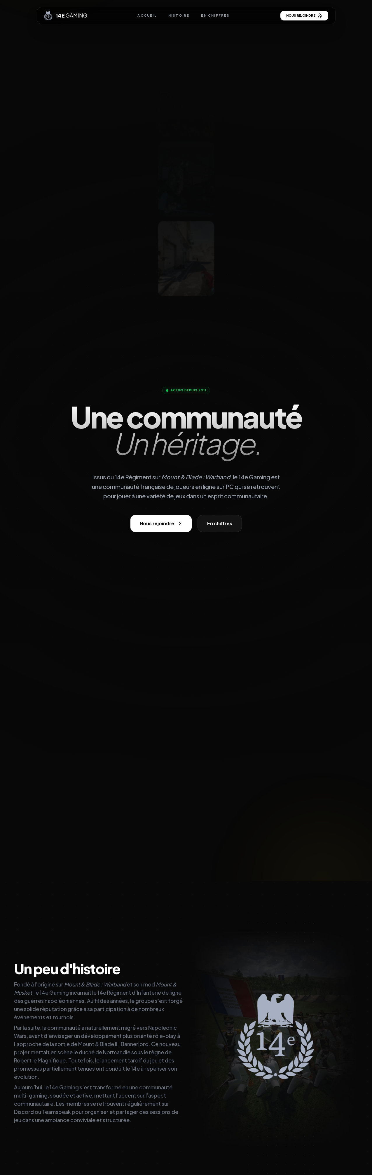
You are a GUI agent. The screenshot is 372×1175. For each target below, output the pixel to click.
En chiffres (215, 15)
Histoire (179, 15)
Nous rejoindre (304, 15)
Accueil (146, 15)
